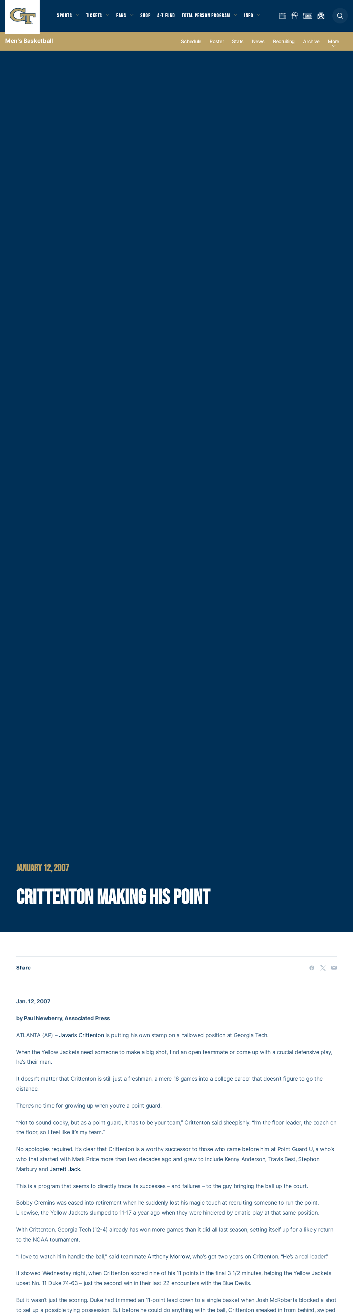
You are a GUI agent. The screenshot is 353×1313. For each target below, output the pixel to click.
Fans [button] (123, 17)
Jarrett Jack (65, 1172)
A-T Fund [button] (169, 17)
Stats (238, 45)
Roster (217, 45)
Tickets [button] (95, 17)
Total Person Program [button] (208, 17)
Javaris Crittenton (81, 1039)
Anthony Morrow (169, 1260)
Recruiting (284, 45)
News (258, 45)
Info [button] (252, 17)
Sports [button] (64, 17)
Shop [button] (148, 17)
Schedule (191, 45)
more (333, 45)
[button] (340, 18)
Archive (311, 45)
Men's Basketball (29, 44)
